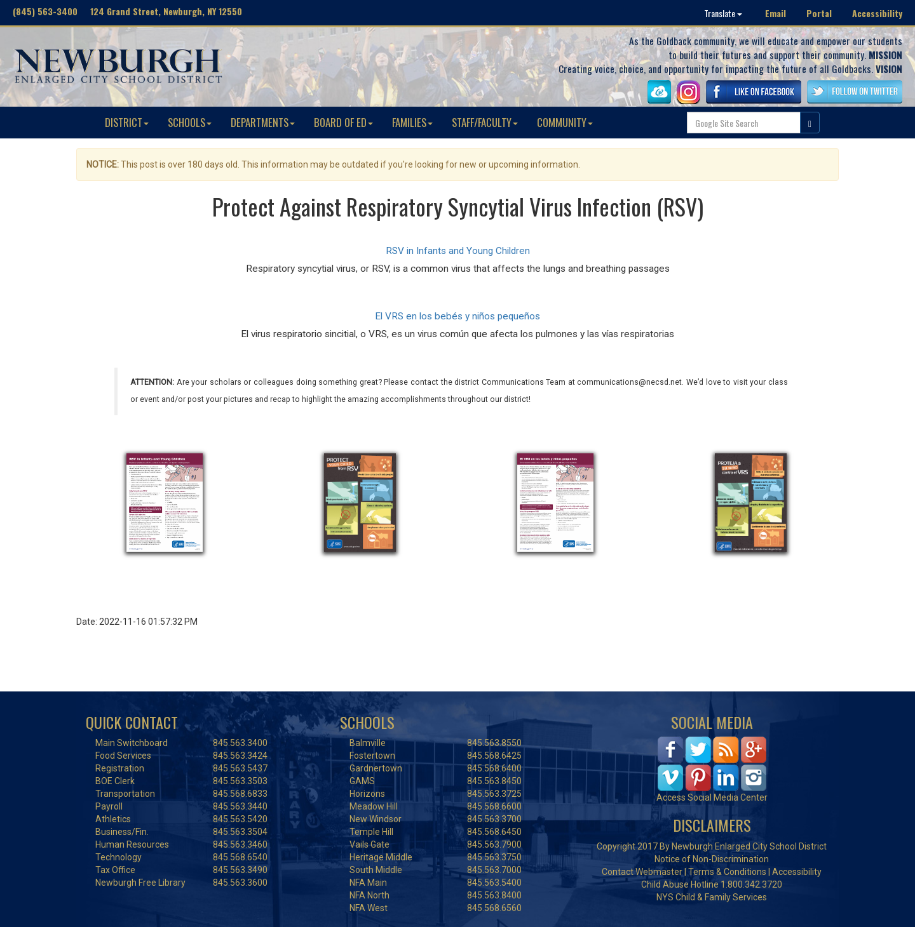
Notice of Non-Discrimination (711, 859)
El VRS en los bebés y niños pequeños (457, 316)
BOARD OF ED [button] (343, 122)
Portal (819, 13)
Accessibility (877, 13)
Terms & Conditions (727, 872)
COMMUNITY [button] (565, 122)
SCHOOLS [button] (190, 122)
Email (775, 13)
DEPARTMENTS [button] (263, 122)
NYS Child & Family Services (711, 897)
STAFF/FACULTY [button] (485, 122)
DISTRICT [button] (127, 122)
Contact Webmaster (642, 872)
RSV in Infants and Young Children (458, 251)
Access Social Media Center (712, 797)
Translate (723, 13)
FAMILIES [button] (412, 122)
